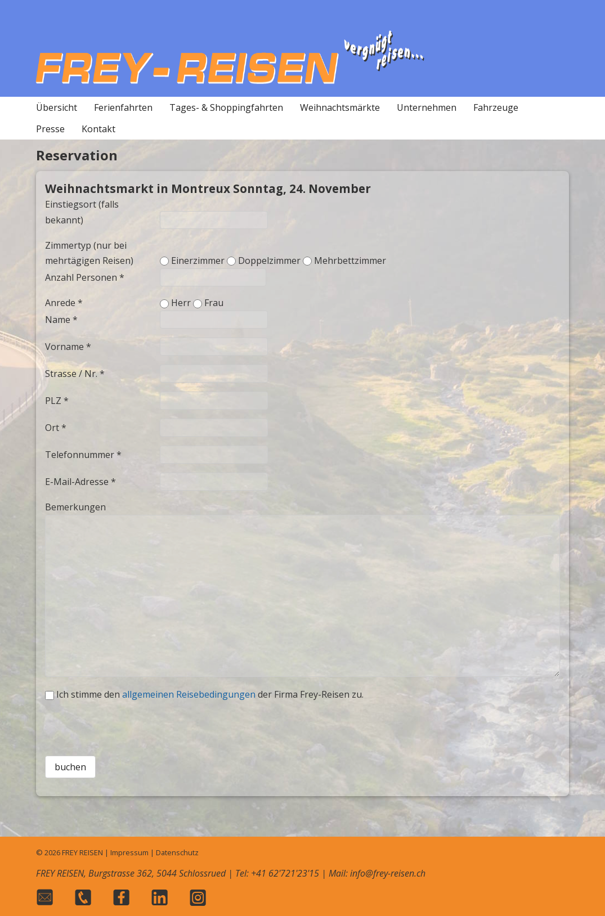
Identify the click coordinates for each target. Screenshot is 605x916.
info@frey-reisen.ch (387, 873)
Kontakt (98, 129)
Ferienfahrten (123, 107)
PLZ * (57, 400)
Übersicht (56, 107)
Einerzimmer (198, 260)
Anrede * (64, 303)
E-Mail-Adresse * (80, 481)
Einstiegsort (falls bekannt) (82, 212)
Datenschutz (177, 852)
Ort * (55, 427)
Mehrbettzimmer (350, 260)
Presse (50, 129)
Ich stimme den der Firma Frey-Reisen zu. (210, 694)
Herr (181, 303)
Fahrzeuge (495, 107)
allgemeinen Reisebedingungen (189, 694)
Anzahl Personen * (84, 277)
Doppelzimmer (269, 260)
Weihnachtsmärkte (340, 107)
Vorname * (68, 346)
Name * (61, 319)
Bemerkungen (75, 507)
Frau (213, 303)
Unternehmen (426, 107)
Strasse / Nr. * (75, 373)
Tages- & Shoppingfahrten (226, 107)
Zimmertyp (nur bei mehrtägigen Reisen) (89, 253)
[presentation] (302, 725)
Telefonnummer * (83, 454)
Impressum (129, 852)
